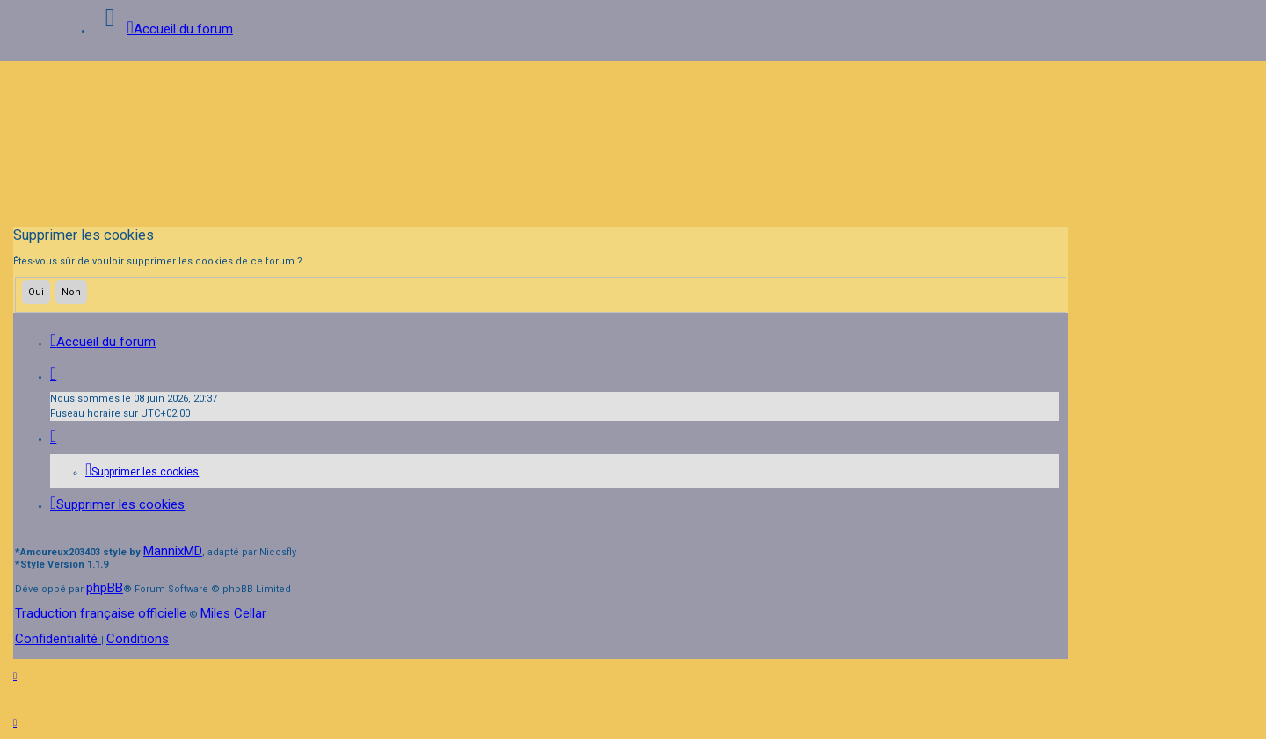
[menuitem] (142, 472)
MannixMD (172, 551)
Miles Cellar (233, 613)
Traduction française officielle (100, 613)
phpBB (104, 588)
